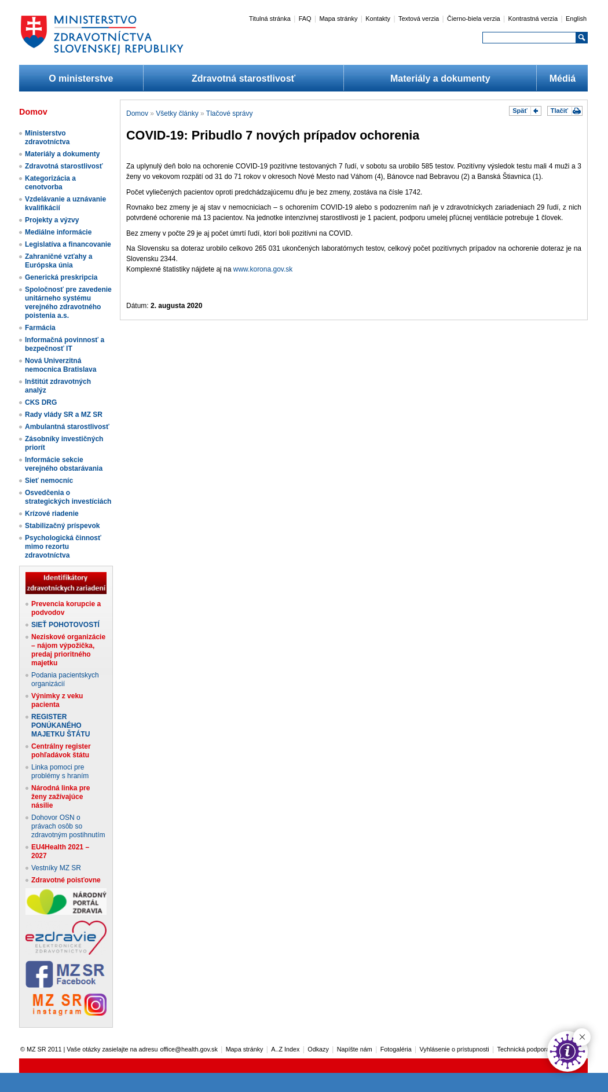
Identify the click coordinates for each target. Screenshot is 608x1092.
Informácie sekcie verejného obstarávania (63, 464)
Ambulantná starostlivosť (67, 427)
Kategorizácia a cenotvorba (50, 182)
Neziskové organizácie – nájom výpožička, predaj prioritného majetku (68, 650)
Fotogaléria (396, 1049)
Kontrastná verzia (533, 18)
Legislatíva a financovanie (68, 244)
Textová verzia (418, 18)
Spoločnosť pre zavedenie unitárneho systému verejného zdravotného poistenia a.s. (68, 302)
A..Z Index (285, 1049)
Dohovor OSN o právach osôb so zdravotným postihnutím (68, 826)
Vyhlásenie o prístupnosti (454, 1049)
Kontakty (377, 18)
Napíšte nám (354, 1049)
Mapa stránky (338, 18)
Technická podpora (523, 1049)
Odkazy (318, 1049)
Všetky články (177, 113)
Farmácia (40, 328)
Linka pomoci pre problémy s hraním (60, 771)
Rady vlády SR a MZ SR (63, 415)
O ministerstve (81, 78)
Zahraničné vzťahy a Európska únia (58, 260)
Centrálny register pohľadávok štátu (61, 750)
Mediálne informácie (58, 232)
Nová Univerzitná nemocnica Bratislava (60, 365)
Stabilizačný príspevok (62, 526)
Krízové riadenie (52, 514)
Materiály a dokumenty (440, 78)
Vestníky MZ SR (56, 868)
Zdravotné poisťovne (66, 880)
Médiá (563, 78)
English (576, 18)
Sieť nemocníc (49, 481)
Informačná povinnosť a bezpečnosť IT (64, 344)
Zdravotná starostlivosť (243, 78)
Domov (137, 113)
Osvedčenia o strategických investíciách (68, 497)
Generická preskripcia (61, 277)
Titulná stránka (270, 18)
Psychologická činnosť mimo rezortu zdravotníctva (63, 546)
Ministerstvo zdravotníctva (47, 137)
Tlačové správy (229, 113)
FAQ (305, 18)
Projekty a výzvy (52, 220)
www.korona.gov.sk (263, 269)
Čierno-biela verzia (473, 18)
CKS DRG (41, 402)
